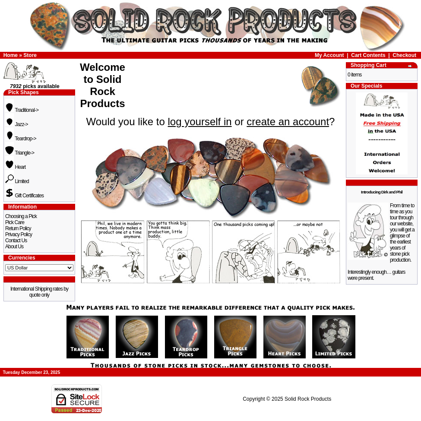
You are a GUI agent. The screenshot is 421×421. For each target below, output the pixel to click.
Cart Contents (368, 55)
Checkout (404, 55)
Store (30, 55)
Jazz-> (16, 124)
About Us (14, 247)
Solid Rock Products (308, 399)
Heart (15, 167)
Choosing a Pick (21, 216)
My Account (329, 55)
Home (10, 55)
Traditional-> (21, 110)
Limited (17, 181)
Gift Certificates (24, 196)
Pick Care (14, 222)
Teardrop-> (20, 139)
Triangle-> (19, 153)
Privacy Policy (18, 234)
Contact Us (16, 240)
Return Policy (18, 228)
